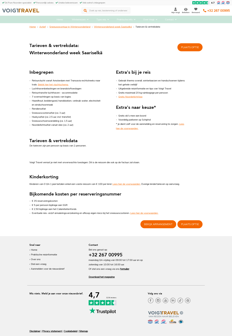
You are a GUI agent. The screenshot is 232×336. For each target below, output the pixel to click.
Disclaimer (34, 331)
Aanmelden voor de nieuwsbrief (48, 268)
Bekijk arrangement (158, 224)
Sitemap (83, 331)
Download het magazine (102, 276)
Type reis (101, 20)
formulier (124, 268)
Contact (169, 20)
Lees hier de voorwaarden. (126, 183)
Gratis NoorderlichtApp (130, 96)
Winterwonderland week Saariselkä (113, 26)
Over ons (36, 259)
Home (60, 20)
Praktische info (125, 20)
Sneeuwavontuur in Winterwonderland (69, 26)
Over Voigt (148, 20)
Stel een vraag (38, 263)
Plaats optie (190, 47)
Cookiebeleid (70, 331)
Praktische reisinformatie (44, 254)
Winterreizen (79, 20)
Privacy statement (52, 331)
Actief (42, 26)
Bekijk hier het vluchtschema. (53, 84)
